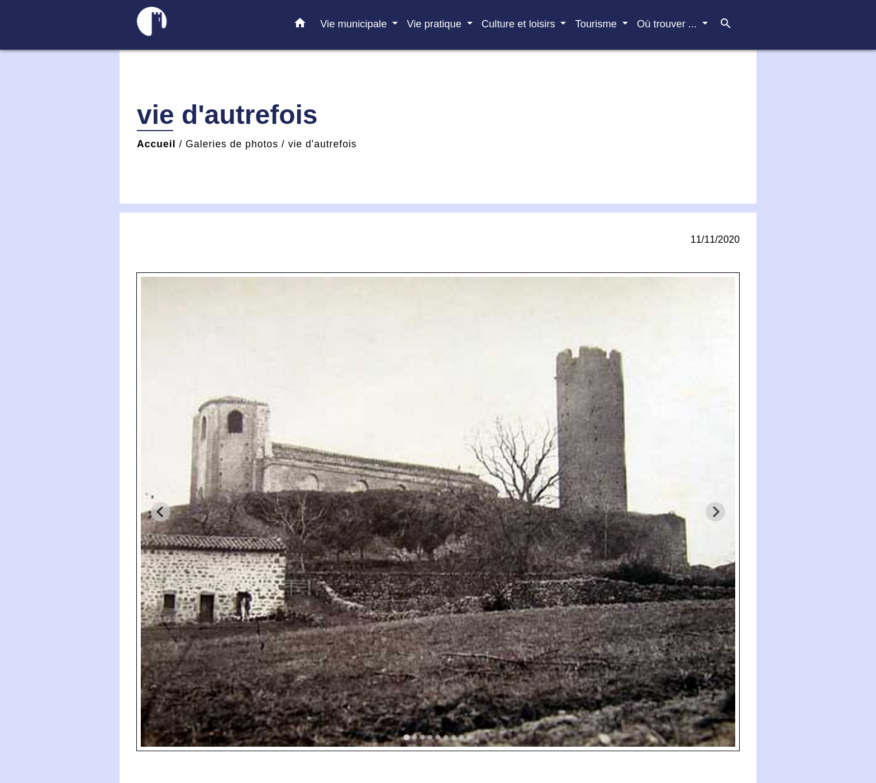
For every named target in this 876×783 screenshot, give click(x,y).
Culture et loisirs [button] (520, 24)
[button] (300, 25)
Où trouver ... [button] (668, 24)
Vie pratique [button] (435, 24)
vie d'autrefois (322, 144)
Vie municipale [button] (354, 24)
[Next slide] (715, 511)
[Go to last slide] (160, 511)
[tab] (406, 737)
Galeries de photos (231, 144)
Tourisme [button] (597, 24)
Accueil (156, 144)
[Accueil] (198, 25)
